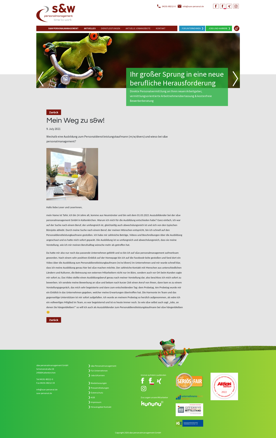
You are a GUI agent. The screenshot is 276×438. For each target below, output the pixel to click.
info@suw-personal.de (193, 6)
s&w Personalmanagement (103, 365)
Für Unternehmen (191, 28)
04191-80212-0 (169, 6)
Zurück (53, 112)
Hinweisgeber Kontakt (101, 407)
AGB (93, 397)
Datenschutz (97, 392)
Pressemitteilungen (100, 387)
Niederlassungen (99, 383)
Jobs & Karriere (98, 375)
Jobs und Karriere (218, 28)
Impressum (96, 402)
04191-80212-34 (47, 383)
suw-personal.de (44, 393)
